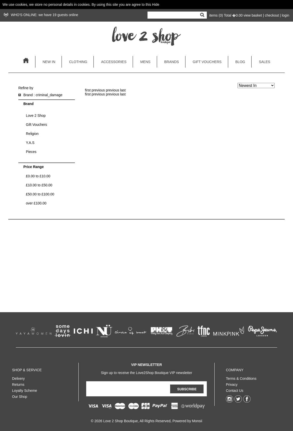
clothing (78, 62)
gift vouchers (207, 62)
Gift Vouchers (36, 125)
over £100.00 (36, 203)
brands (171, 62)
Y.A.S (30, 143)
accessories (113, 62)
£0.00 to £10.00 (38, 176)
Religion (32, 134)
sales (264, 62)
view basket (252, 15)
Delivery (18, 377)
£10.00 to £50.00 (39, 185)
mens (145, 62)
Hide (155, 5)
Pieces (31, 152)
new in (48, 62)
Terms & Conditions (241, 377)
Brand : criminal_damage (43, 95)
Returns (18, 384)
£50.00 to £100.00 (40, 194)
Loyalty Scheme (24, 390)
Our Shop (19, 396)
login (285, 15)
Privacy (231, 384)
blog (240, 62)
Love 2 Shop (36, 116)
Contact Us (234, 390)
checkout (272, 15)
